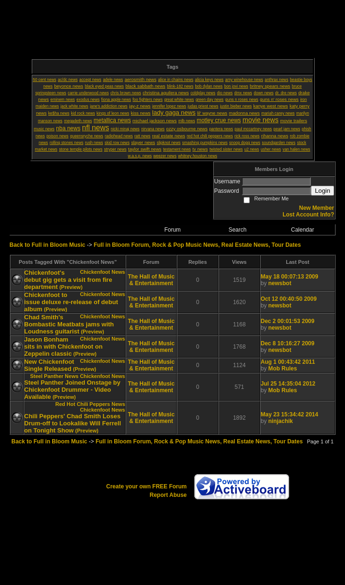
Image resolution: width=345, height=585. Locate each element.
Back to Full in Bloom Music (47, 245)
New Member (316, 208)
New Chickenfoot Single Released (49, 365)
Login (322, 190)
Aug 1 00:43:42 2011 (288, 362)
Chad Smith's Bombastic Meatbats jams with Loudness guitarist (69, 324)
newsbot (279, 283)
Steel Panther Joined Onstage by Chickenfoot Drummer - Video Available (72, 389)
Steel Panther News (54, 376)
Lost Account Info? (308, 214)
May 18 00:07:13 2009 (289, 276)
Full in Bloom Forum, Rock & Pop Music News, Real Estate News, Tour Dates (197, 245)
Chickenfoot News (102, 272)
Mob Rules (282, 368)
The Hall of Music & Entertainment (151, 280)
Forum (172, 229)
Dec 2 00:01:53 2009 (287, 321)
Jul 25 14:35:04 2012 (288, 383)
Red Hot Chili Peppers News (90, 404)
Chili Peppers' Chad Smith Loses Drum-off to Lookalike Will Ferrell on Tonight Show (72, 423)
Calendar (302, 229)
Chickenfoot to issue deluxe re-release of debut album (71, 302)
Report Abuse (168, 495)
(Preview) (70, 287)
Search (237, 229)
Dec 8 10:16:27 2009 (287, 343)
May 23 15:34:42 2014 (289, 414)
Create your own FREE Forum (146, 486)
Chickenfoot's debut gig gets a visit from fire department (68, 279)
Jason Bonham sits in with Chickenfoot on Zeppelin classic (63, 346)
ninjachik (280, 421)
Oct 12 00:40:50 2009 (289, 299)
